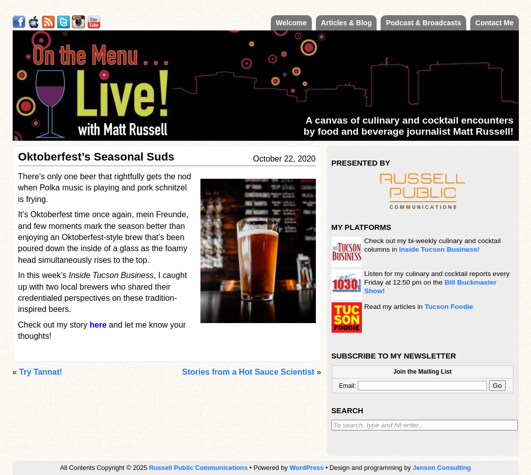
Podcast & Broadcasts (423, 23)
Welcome (291, 23)
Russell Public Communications (198, 467)
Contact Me (494, 23)
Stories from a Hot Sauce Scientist (248, 372)
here (98, 325)
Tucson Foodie (449, 306)
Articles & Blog (346, 23)
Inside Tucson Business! (439, 249)
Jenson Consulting (442, 467)
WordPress (306, 467)
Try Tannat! (40, 372)
